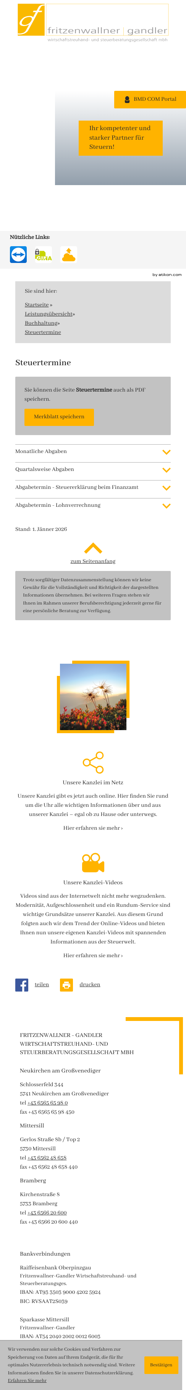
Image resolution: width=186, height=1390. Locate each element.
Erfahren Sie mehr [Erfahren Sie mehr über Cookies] (27, 1381)
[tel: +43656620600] (47, 1027)
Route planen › (38, 1306)
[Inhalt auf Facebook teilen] (37, 799)
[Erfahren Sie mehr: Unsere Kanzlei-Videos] (93, 770)
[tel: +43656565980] (47, 917)
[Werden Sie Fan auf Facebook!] (16, 124)
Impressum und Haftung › (52, 1316)
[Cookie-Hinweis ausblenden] (161, 1365)
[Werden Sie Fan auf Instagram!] (21, 153)
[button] (59, 231)
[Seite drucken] (85, 799)
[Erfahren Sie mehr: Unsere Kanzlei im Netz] (93, 642)
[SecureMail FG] (43, 68)
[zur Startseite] (93, 22)
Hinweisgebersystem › (47, 1334)
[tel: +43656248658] (46, 972)
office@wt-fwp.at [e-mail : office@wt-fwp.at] (60, 1297)
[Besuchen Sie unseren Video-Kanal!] (16, 177)
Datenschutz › (37, 1325)
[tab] (93, 266)
